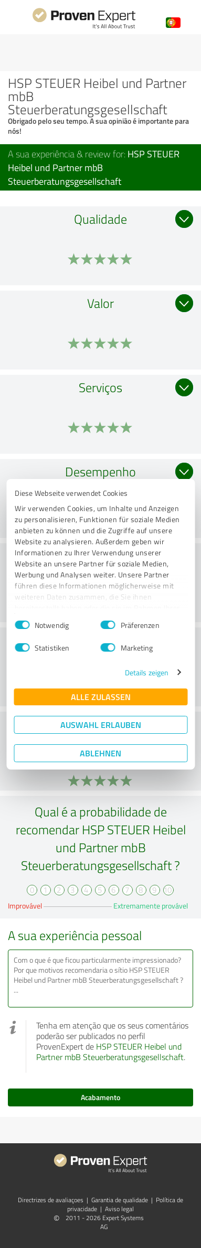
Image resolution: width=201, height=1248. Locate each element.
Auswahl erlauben (100, 724)
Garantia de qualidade (119, 1199)
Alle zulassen (101, 697)
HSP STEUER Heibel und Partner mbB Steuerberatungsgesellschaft (110, 1052)
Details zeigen (146, 672)
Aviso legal (119, 1208)
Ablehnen (100, 753)
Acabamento (100, 1097)
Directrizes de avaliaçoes (50, 1199)
